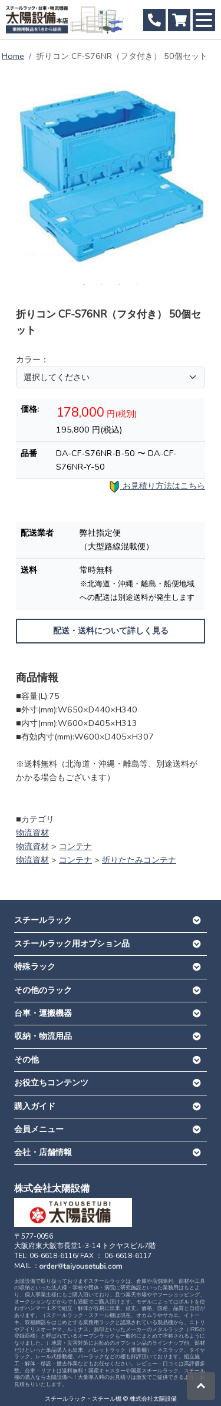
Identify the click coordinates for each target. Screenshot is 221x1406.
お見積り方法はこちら (156, 486)
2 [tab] (102, 285)
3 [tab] (120, 285)
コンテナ (75, 846)
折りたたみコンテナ (139, 860)
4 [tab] (137, 285)
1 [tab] (84, 285)
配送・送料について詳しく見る (111, 630)
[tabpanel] (110, 174)
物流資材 (32, 833)
